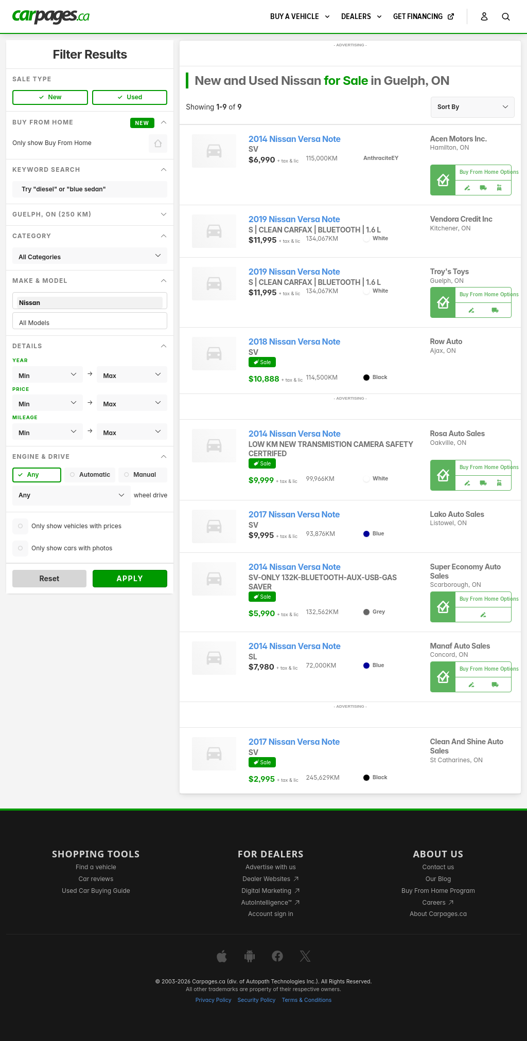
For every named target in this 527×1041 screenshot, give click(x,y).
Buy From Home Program (438, 890)
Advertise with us (270, 867)
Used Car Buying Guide (96, 890)
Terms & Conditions (306, 1000)
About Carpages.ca (438, 914)
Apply (130, 578)
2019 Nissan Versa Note (294, 219)
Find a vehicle (96, 867)
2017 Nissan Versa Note (294, 514)
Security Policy (257, 1000)
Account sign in (270, 914)
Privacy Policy (214, 1000)
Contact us (438, 867)
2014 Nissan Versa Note (295, 139)
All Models (90, 323)
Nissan (90, 303)
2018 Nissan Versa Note (294, 342)
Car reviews (96, 879)
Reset (49, 578)
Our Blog (438, 879)
